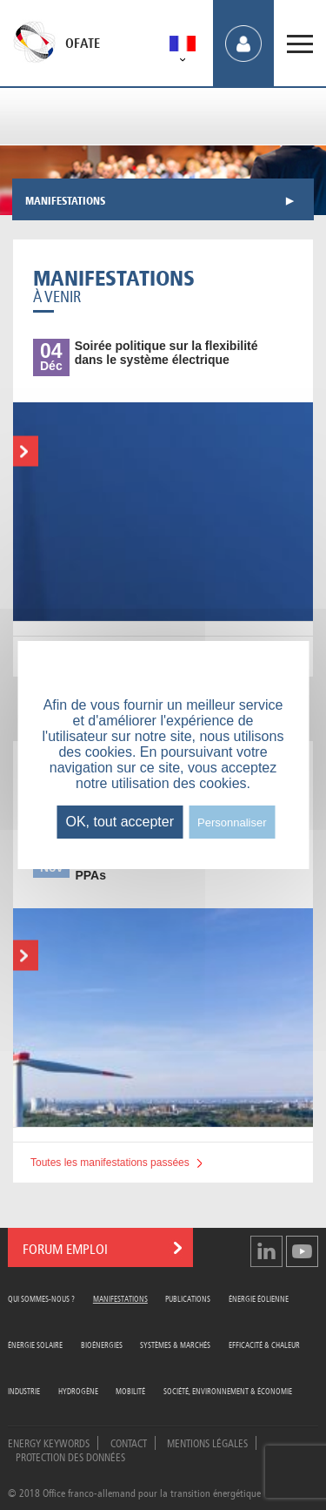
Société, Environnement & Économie (227, 1390)
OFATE (82, 43)
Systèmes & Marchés (175, 1344)
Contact (128, 1442)
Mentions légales (207, 1442)
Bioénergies (102, 1344)
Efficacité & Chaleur (264, 1344)
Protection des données (70, 1456)
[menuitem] (183, 46)
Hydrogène (78, 1390)
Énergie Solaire (35, 1344)
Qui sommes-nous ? (41, 1298)
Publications (187, 1298)
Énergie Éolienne (259, 1298)
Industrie (24, 1390)
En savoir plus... (23, 451)
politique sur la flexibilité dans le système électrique (166, 353)
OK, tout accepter (119, 821)
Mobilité (130, 1390)
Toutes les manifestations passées (110, 1162)
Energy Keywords (49, 1442)
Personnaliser (232, 822)
